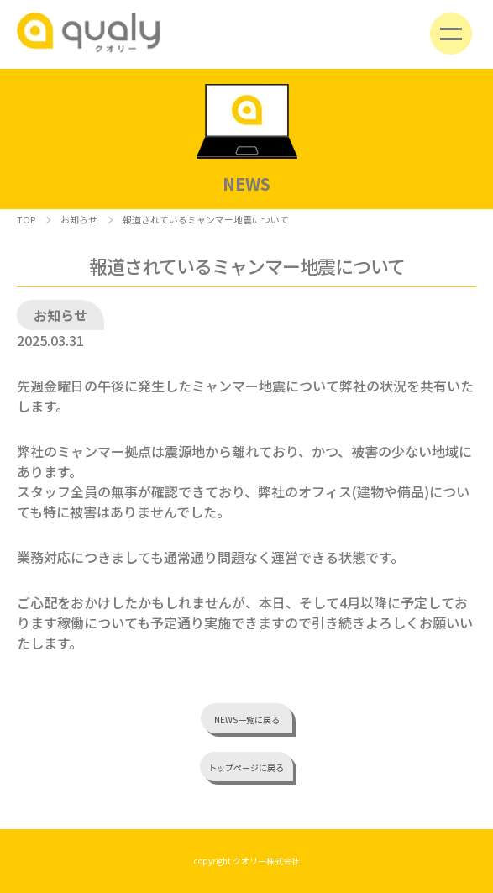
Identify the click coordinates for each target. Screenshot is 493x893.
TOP (26, 219)
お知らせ (78, 219)
